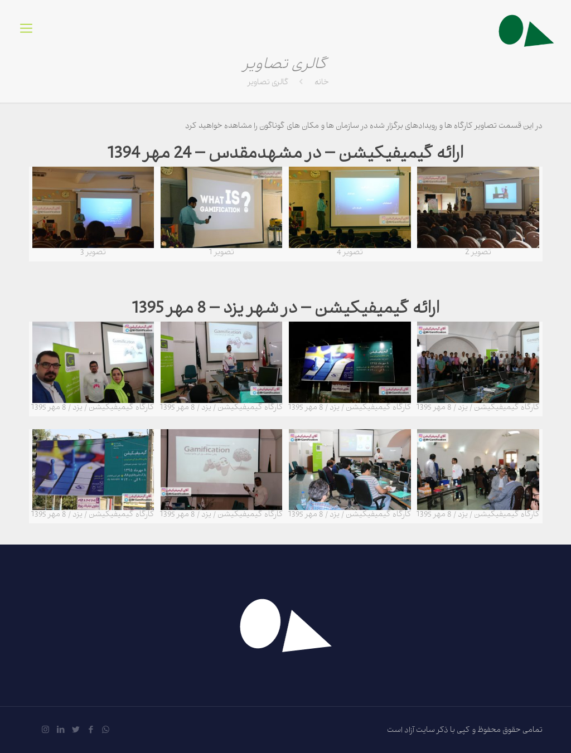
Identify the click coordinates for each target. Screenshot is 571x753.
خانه (321, 83)
